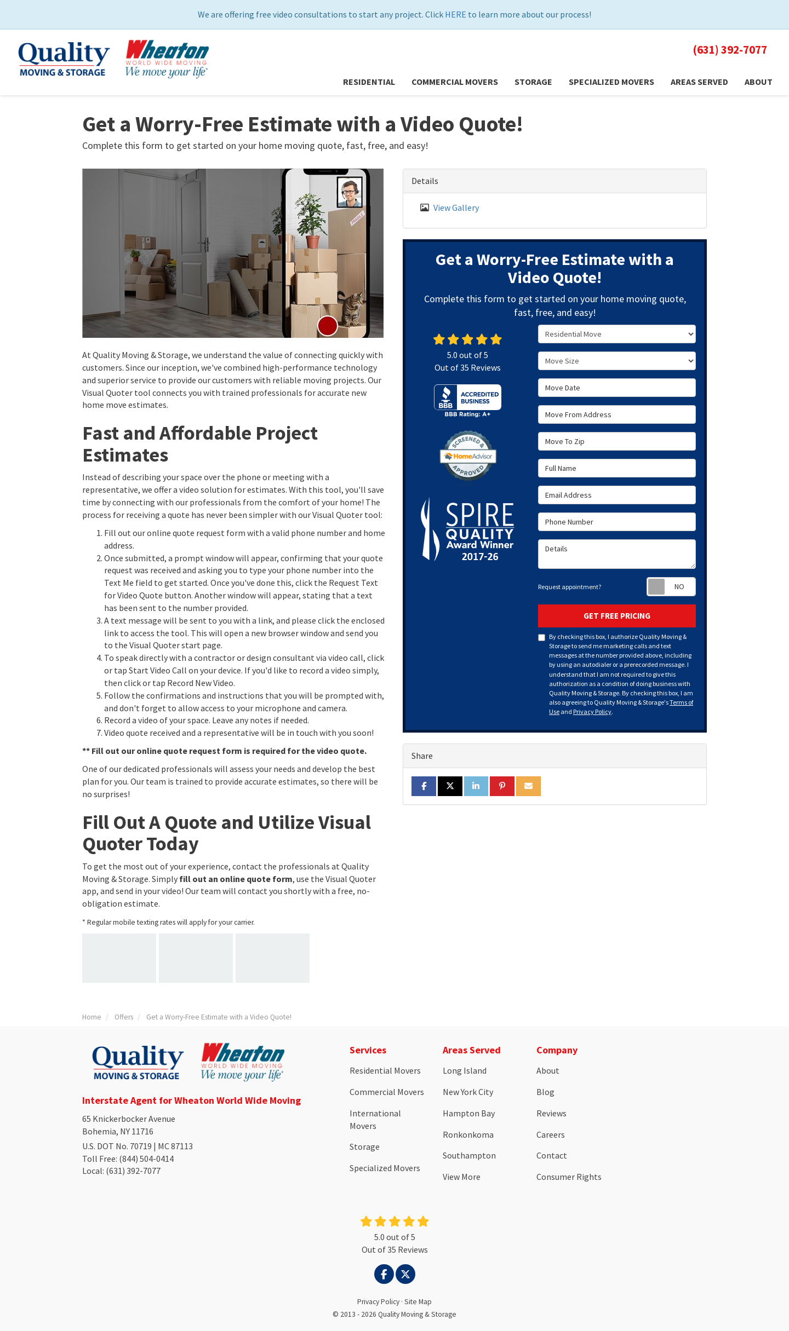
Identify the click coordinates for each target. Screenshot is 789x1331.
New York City (468, 1091)
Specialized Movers (385, 1167)
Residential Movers (385, 1070)
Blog (545, 1091)
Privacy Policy (592, 711)
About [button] (759, 81)
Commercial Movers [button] (454, 81)
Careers (550, 1134)
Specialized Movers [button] (611, 81)
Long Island (465, 1070)
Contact (551, 1155)
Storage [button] (533, 81)
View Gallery (456, 207)
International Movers (375, 1119)
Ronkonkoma (468, 1134)
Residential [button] (369, 81)
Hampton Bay (469, 1113)
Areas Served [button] (699, 81)
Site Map (418, 1301)
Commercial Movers (387, 1091)
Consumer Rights (569, 1176)
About (547, 1070)
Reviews (551, 1113)
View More (462, 1176)
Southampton (469, 1155)
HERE (455, 14)
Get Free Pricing (617, 615)
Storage (365, 1146)
